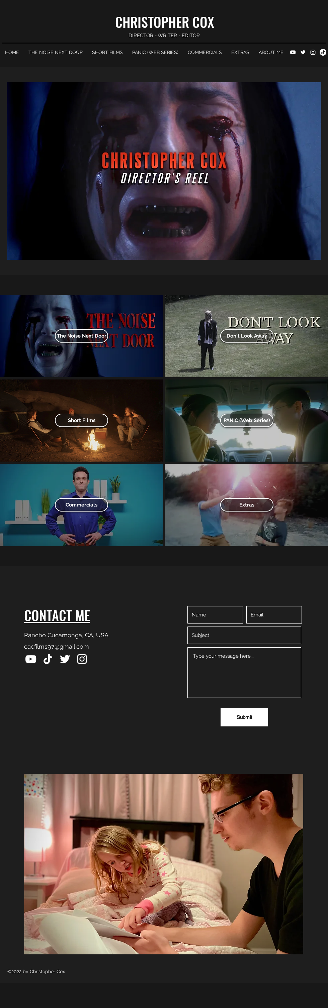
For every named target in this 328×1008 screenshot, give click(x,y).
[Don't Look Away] (246, 336)
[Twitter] (303, 52)
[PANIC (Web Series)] (246, 420)
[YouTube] (293, 52)
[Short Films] (81, 420)
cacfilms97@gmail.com (56, 646)
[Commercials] (81, 505)
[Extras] (246, 505)
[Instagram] (313, 52)
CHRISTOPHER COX (164, 22)
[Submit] (244, 717)
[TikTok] (323, 52)
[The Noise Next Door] (81, 336)
